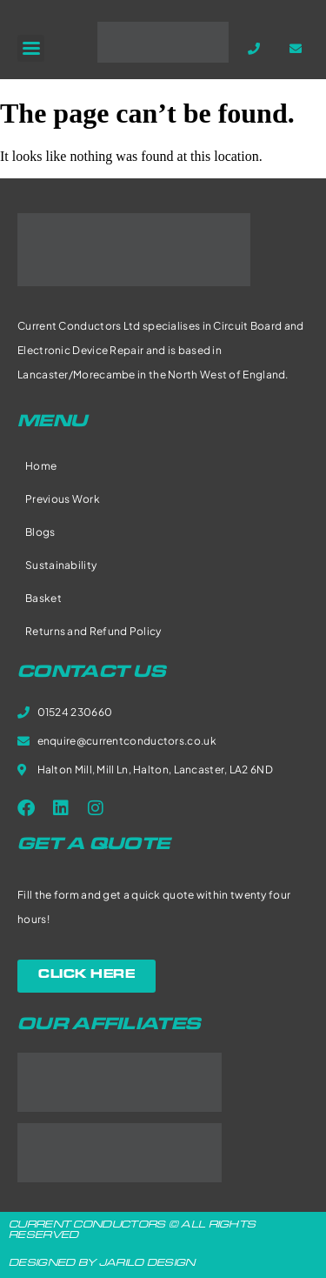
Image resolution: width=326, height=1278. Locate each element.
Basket (43, 598)
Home (41, 465)
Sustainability (60, 565)
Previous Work (62, 498)
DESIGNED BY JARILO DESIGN (102, 1264)
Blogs (40, 532)
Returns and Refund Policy (93, 631)
